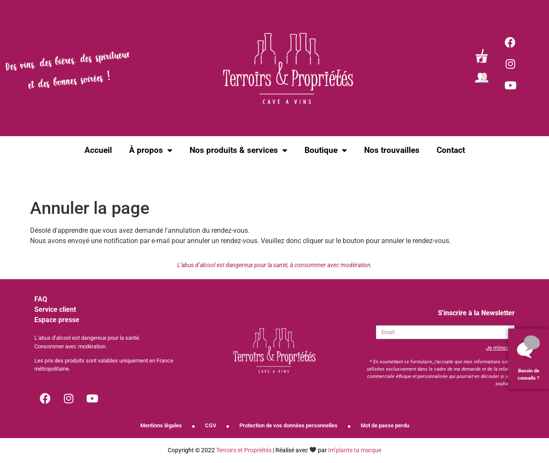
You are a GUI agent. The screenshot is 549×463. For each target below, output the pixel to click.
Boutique (326, 150)
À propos (150, 150)
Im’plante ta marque (354, 450)
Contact (451, 150)
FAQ (40, 299)
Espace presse (56, 320)
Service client (55, 309)
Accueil (98, 150)
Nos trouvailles (391, 150)
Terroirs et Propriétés (243, 450)
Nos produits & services (238, 150)
